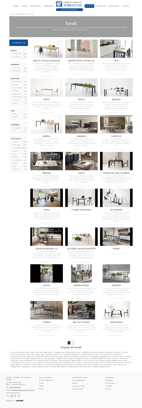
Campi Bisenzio (18, 148)
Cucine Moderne (45, 377)
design (15, 114)
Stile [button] (13, 111)
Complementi (49, 6)
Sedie (41, 389)
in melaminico (17, 97)
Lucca (14, 154)
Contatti (125, 6)
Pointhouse (16, 54)
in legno (15, 91)
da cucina (16, 68)
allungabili (16, 128)
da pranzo (16, 71)
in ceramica (17, 82)
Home (12, 14)
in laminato (17, 88)
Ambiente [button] (15, 64)
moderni (15, 117)
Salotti (74, 383)
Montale (15, 157)
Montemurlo (17, 160)
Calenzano (16, 145)
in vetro (15, 103)
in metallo (16, 100)
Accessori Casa (78, 386)
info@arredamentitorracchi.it (22, 390)
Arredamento (35, 6)
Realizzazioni (114, 6)
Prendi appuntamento (69, 9)
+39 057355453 (15, 387)
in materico (16, 94)
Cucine (24, 6)
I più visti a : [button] (16, 139)
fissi (14, 131)
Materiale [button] (15, 78)
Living (41, 383)
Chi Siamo (109, 377)
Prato (14, 166)
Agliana (15, 142)
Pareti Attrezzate (78, 380)
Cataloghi (109, 380)
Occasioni (89, 6)
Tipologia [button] (15, 125)
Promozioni (101, 6)
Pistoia (15, 163)
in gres (15, 85)
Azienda (16, 6)
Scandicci (16, 169)
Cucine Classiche (46, 380)
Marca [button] (14, 50)
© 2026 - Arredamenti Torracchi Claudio (18, 379)
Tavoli (32, 14)
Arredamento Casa (22, 14)
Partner (108, 389)
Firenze (15, 151)
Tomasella (16, 57)
